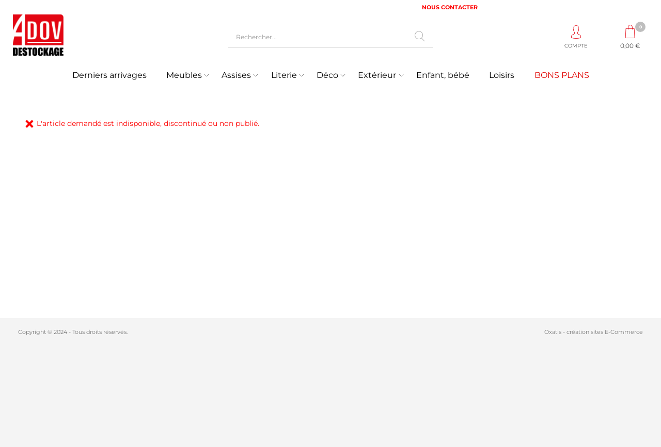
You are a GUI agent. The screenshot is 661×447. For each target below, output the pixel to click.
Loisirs (501, 75)
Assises (236, 75)
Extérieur (377, 75)
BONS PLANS (561, 75)
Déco (327, 75)
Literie (284, 75)
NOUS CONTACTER (450, 7)
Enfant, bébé (442, 75)
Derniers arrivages (109, 75)
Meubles (184, 75)
